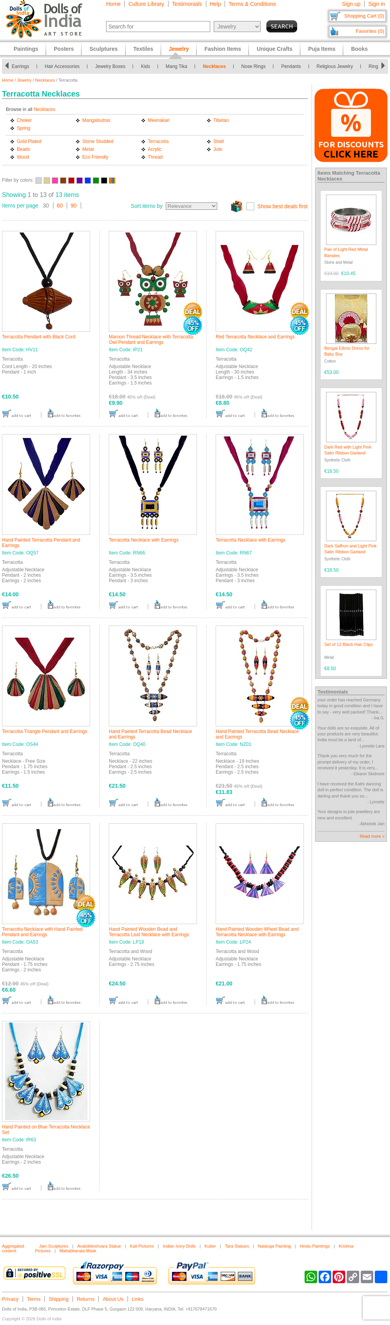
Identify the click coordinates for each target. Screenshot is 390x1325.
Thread (155, 157)
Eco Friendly (95, 157)
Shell (218, 141)
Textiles (143, 49)
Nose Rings (253, 66)
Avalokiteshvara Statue (99, 1246)
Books (359, 49)
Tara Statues (237, 1246)
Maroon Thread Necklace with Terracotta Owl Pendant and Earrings (151, 339)
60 (60, 205)
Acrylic (154, 149)
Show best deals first (282, 206)
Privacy (10, 1299)
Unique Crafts (274, 49)
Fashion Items (222, 49)
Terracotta (158, 141)
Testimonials (187, 4)
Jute (217, 149)
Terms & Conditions (252, 4)
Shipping (59, 1299)
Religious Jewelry (335, 66)
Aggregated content (13, 1248)
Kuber (210, 1246)
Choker (24, 120)
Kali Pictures (142, 1246)
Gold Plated (29, 141)
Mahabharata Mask (78, 1250)
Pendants (291, 66)
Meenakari (159, 120)
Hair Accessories (62, 66)
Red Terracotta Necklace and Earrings (255, 337)
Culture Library (146, 4)
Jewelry (24, 80)
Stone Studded (97, 141)
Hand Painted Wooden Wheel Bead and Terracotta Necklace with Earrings (257, 931)
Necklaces (214, 66)
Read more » (372, 836)
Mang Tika (176, 66)
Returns (86, 1299)
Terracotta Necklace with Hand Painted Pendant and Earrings (42, 931)
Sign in (376, 4)
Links (138, 1299)
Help (215, 4)
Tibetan (221, 120)
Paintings (26, 49)
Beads (23, 149)
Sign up (351, 4)
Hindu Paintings (315, 1246)
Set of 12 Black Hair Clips (348, 644)
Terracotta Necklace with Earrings (144, 540)
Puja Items (321, 49)
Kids (145, 66)
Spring (23, 128)
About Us (113, 1299)
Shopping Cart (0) (364, 16)
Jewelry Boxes (110, 66)
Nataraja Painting (274, 1246)
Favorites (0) (370, 31)
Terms (34, 1299)
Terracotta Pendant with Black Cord (38, 337)
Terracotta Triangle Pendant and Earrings (44, 731)
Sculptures (103, 49)
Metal (88, 149)
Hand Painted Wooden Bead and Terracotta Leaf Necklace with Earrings (149, 931)
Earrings (20, 66)
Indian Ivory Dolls (179, 1246)
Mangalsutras (96, 120)
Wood (23, 157)
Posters (64, 49)
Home (113, 4)
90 (74, 205)
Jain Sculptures (53, 1246)
